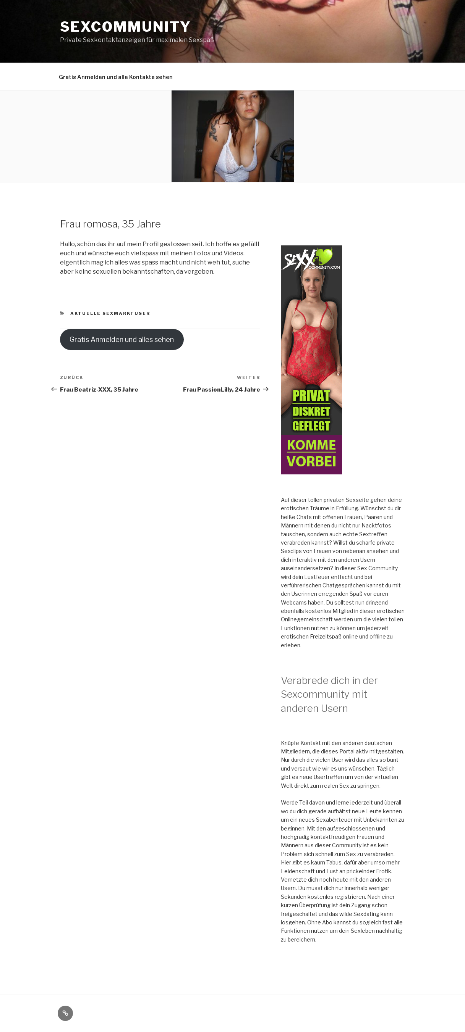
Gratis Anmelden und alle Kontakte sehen (116, 77)
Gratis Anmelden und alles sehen (122, 339)
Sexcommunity (126, 26)
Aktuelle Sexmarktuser (110, 313)
